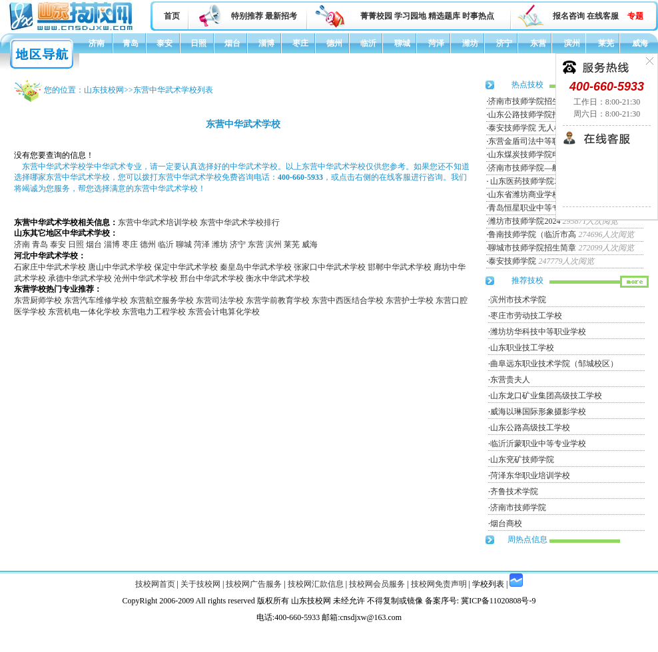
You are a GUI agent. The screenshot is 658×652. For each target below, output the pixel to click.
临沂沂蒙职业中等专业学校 (538, 443)
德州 (334, 43)
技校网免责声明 (439, 584)
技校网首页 (155, 584)
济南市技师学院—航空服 (532, 167)
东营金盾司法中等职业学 (532, 141)
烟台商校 (506, 523)
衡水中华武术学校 (278, 278)
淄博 (266, 43)
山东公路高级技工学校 (530, 427)
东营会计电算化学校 (224, 311)
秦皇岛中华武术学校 (256, 267)
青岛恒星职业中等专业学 (532, 207)
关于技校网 (200, 584)
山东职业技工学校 (522, 347)
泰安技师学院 (512, 261)
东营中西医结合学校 (348, 300)
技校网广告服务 (254, 584)
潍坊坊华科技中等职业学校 (538, 331)
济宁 (504, 43)
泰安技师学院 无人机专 (529, 128)
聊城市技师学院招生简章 (532, 247)
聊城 (402, 43)
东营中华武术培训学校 (158, 222)
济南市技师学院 (518, 507)
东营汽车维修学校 (96, 300)
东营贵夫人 (510, 379)
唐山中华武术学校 (120, 267)
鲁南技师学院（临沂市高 (532, 234)
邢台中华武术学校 (212, 278)
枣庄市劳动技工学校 (526, 315)
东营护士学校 (410, 300)
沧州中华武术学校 (146, 278)
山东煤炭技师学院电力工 (532, 154)
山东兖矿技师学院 (522, 459)
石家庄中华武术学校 (50, 267)
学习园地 (410, 16)
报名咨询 (569, 16)
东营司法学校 (220, 300)
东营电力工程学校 (154, 311)
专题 (635, 16)
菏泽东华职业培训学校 (530, 475)
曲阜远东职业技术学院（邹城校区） (554, 363)
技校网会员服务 (377, 584)
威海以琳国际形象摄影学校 (538, 411)
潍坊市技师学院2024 (524, 221)
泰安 (164, 43)
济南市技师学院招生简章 (532, 101)
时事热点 (478, 16)
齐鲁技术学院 (514, 491)
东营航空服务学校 (162, 300)
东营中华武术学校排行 (240, 222)
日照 (198, 43)
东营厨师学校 (38, 300)
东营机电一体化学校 (84, 311)
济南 (97, 43)
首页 (172, 16)
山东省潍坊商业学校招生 (532, 194)
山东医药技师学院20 (525, 181)
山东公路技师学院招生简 (532, 114)
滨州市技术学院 (518, 299)
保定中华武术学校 (186, 267)
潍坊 (470, 43)
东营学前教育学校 (278, 300)
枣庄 (300, 43)
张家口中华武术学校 (330, 267)
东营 (538, 43)
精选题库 (444, 16)
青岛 (131, 43)
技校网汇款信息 (316, 584)
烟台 (232, 43)
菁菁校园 (376, 16)
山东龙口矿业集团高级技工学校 (546, 395)
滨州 (572, 43)
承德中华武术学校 (80, 278)
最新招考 (281, 16)
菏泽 (436, 43)
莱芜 (606, 43)
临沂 (368, 43)
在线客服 (603, 16)
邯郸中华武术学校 (400, 267)
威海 (640, 43)
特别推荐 (247, 16)
